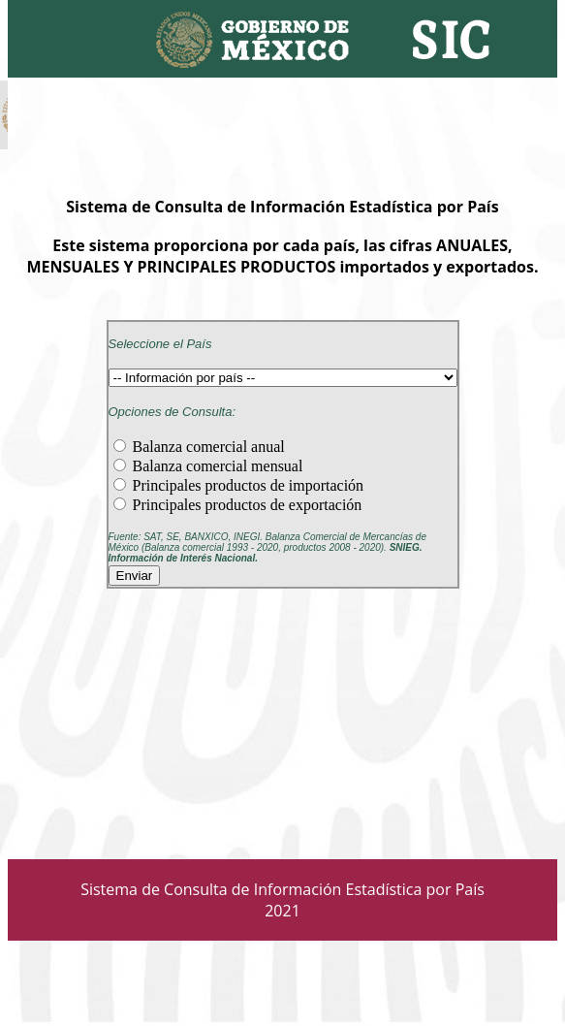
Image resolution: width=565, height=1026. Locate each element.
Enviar (134, 575)
